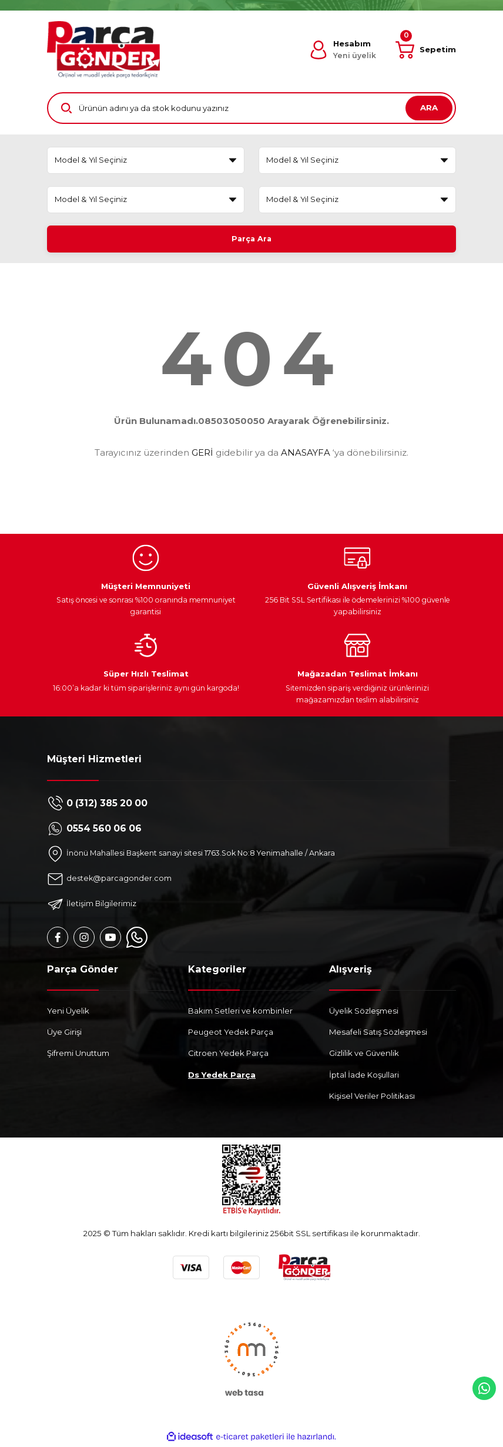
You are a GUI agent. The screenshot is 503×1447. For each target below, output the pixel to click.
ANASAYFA (305, 454)
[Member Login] (342, 50)
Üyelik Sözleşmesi (363, 1012)
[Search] (251, 108)
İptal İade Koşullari (364, 1076)
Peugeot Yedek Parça (230, 1034)
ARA (429, 107)
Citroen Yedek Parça (228, 1055)
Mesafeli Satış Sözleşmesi (378, 1034)
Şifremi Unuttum (78, 1055)
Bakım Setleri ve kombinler (240, 1012)
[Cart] (425, 50)
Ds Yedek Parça (222, 1076)
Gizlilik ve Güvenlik (364, 1055)
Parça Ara (252, 238)
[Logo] (103, 49)
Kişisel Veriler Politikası (372, 1098)
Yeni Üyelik (68, 1012)
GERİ (202, 454)
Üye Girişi (64, 1034)
